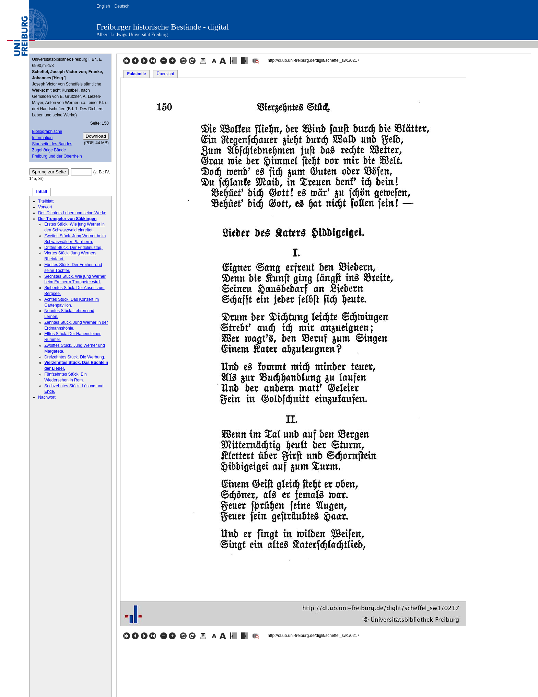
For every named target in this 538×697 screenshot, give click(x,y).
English (103, 6)
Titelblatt (46, 201)
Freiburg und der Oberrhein (57, 156)
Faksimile (136, 73)
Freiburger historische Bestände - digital (162, 26)
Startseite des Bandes (52, 143)
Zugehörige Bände (49, 150)
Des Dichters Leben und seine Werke (72, 212)
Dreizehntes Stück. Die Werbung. (74, 357)
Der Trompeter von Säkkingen (67, 218)
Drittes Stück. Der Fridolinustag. (73, 247)
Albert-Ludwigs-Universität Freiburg (132, 34)
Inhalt (41, 191)
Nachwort (47, 397)
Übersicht (165, 73)
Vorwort (45, 207)
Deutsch (121, 6)
